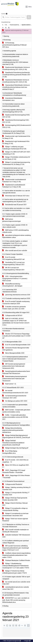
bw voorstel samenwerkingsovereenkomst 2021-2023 (15, 391)
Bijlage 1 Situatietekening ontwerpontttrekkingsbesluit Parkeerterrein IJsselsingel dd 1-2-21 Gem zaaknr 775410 (15, 566)
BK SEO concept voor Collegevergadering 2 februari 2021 (13, 268)
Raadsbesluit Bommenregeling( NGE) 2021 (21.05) (15, 121)
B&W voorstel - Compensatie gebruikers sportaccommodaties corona (16, 411)
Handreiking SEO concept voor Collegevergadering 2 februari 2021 (13, 263)
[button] (29, 17)
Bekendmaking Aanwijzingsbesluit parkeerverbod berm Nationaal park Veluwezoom (14, 378)
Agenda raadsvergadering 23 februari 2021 (15, 31)
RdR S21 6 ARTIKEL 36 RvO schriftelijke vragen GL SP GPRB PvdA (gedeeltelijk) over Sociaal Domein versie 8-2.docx (16, 322)
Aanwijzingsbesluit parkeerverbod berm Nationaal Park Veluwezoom (16, 372)
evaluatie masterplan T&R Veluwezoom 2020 (16, 536)
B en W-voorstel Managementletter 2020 (16, 344)
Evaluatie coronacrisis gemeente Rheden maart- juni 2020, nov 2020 (14, 308)
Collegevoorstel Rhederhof (12, 484)
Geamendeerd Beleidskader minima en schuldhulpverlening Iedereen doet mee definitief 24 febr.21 (16, 87)
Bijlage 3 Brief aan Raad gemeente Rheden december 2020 (14, 499)
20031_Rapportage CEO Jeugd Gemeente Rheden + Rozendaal (13, 471)
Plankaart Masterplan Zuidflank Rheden (16, 560)
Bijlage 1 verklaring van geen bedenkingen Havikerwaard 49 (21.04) (14, 148)
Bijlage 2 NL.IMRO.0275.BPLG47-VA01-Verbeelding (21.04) (16, 153)
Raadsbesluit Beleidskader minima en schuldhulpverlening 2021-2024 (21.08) (15, 81)
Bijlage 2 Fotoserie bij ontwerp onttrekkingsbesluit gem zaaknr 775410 (14, 572)
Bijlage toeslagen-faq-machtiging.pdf (15, 448)
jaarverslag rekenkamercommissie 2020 (16, 294)
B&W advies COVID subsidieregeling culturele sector (15, 231)
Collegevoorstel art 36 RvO (12, 315)
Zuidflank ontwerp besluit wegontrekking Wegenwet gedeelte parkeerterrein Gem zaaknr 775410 (16, 555)
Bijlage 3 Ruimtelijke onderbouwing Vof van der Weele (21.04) (16, 158)
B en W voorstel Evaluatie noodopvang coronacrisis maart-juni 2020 (16, 302)
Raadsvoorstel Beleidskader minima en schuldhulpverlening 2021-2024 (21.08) (16, 68)
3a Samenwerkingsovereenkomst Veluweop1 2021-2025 (14, 397)
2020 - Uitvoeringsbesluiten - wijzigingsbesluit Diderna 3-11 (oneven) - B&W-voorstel (15, 278)
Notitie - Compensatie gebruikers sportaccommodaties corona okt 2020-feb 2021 (15, 417)
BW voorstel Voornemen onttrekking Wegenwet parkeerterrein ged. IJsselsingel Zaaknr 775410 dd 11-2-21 (15, 548)
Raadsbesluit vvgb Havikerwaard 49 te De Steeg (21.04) (15, 142)
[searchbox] (13, 17)
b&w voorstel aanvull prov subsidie (14, 250)
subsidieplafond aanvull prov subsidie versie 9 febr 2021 (15, 588)
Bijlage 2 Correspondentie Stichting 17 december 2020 (15, 493)
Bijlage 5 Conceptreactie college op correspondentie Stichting (15, 509)
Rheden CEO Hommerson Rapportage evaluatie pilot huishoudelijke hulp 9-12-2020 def (16, 336)
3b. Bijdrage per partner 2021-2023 (14, 401)
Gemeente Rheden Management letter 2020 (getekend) (15, 349)
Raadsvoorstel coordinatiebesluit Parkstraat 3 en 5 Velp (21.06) (14, 180)
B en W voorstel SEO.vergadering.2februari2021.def (13, 258)
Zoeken (3, 13)
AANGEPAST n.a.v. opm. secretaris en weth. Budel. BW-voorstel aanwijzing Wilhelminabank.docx (15, 600)
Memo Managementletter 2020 (13, 353)
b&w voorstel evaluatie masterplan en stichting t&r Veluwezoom (15, 530)
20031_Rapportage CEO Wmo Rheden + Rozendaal (16, 476)
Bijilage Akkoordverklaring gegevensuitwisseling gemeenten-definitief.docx (13, 430)
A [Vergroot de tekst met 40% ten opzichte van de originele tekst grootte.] (9, 28)
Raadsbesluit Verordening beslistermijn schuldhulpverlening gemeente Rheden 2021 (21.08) (16, 75)
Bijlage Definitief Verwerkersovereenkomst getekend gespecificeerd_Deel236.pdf (13, 443)
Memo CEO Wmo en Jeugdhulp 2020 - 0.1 (15, 466)
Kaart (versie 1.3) (9, 384)
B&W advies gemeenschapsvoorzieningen (11, 220)
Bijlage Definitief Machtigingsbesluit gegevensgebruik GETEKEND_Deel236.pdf (16, 436)
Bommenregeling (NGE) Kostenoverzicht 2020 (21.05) (16, 126)
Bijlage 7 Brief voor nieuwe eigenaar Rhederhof (15, 520)
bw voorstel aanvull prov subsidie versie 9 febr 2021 (16, 583)
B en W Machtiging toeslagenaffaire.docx (9, 452)
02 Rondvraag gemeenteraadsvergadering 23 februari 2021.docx (14, 45)
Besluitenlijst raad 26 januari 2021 (14, 204)
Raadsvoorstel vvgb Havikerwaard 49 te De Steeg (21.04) (16, 137)
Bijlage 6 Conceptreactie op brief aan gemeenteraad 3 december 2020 (15, 514)
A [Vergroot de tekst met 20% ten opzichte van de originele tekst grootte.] (5, 28)
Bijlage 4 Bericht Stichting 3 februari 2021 (15, 504)
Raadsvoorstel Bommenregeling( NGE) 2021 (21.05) (16, 116)
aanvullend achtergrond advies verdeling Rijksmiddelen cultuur (16, 236)
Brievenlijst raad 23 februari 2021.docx (15, 195)
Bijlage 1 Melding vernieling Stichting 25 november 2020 (16, 488)
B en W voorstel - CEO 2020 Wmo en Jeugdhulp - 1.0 (15, 461)
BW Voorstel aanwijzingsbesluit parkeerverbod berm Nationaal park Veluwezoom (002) (13, 366)
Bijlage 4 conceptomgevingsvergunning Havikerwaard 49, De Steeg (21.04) (16, 163)
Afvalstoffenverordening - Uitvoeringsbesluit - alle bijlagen (12, 285)
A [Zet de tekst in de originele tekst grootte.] (2, 27)
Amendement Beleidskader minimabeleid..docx (12, 99)
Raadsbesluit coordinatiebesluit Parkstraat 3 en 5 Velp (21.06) (13, 186)
